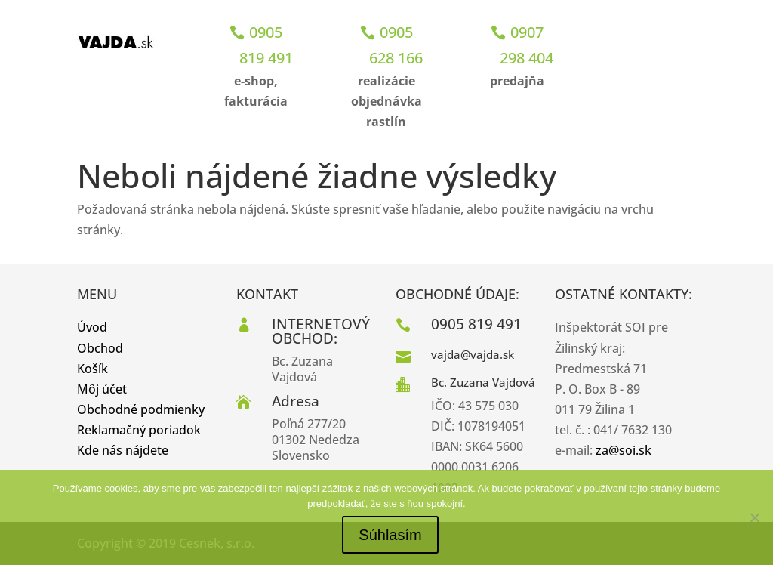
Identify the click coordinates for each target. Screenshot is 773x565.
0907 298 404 (526, 45)
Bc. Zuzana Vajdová (483, 382)
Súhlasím (390, 534)
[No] (754, 517)
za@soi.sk (623, 450)
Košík (92, 368)
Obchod (100, 348)
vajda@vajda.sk (472, 354)
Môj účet (102, 389)
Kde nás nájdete (122, 450)
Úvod (92, 327)
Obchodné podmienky (141, 409)
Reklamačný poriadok (139, 429)
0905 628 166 (396, 45)
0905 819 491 (266, 45)
